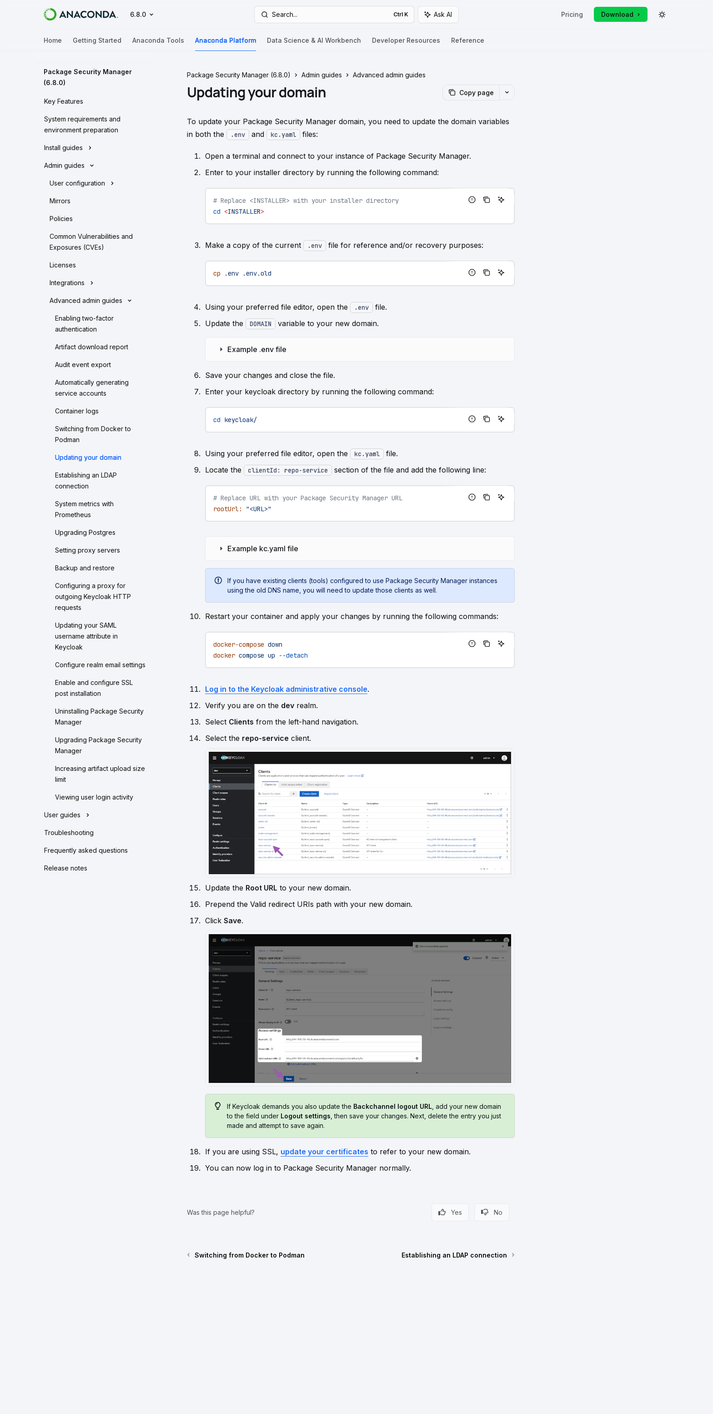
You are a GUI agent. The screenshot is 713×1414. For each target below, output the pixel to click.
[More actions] (507, 92)
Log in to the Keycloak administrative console (286, 689)
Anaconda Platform (225, 43)
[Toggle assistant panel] (438, 14)
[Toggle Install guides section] (94, 147)
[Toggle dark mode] (662, 14)
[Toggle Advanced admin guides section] (94, 299)
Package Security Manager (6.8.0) (239, 75)
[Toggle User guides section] (94, 814)
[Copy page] (470, 93)
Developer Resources (406, 43)
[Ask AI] (501, 200)
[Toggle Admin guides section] (94, 164)
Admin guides (321, 75)
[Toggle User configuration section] (94, 182)
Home (53, 43)
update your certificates (324, 1151)
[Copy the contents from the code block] (486, 200)
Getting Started (97, 43)
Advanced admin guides (389, 75)
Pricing (572, 14)
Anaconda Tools (158, 43)
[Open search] (334, 14)
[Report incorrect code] (472, 200)
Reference (467, 43)
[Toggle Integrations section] (94, 282)
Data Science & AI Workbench (314, 43)
